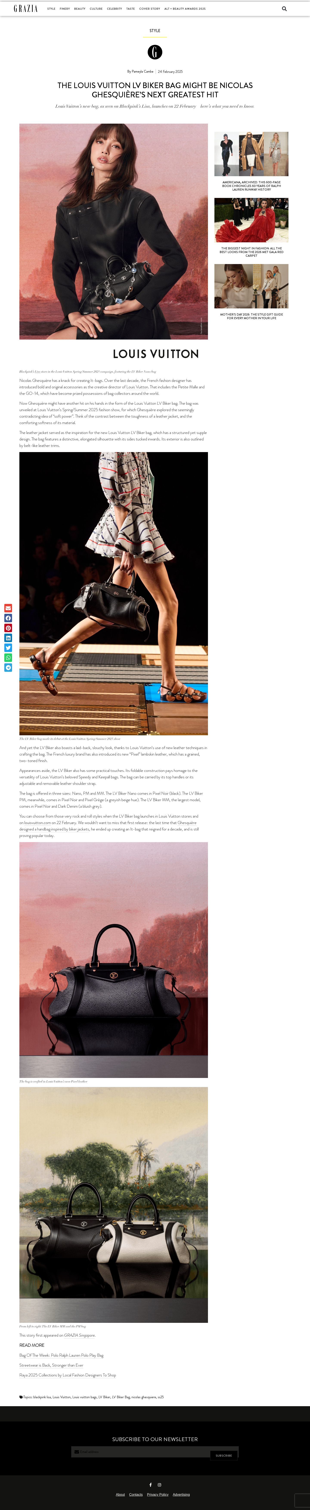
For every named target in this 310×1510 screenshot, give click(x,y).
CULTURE (96, 9)
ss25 (161, 1397)
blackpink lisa (42, 1397)
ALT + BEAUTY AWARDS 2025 (185, 9)
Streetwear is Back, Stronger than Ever (51, 1365)
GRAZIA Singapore (79, 1335)
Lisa (37, 371)
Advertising (181, 1494)
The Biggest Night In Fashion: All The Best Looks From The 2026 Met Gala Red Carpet (252, 252)
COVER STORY (149, 9)
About (120, 1494)
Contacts (136, 1494)
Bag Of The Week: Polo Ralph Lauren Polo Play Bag (61, 1355)
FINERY (65, 9)
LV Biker (104, 1397)
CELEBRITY (114, 9)
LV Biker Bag (121, 1397)
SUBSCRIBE (224, 1452)
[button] (284, 9)
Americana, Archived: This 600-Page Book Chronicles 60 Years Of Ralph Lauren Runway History (251, 186)
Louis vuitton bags (84, 1397)
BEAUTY (79, 9)
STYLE (51, 9)
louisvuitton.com (37, 823)
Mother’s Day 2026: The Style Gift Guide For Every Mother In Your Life (251, 316)
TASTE (130, 9)
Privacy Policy (158, 1494)
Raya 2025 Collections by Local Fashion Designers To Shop (67, 1375)
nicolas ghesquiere (144, 1397)
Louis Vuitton (137, 387)
